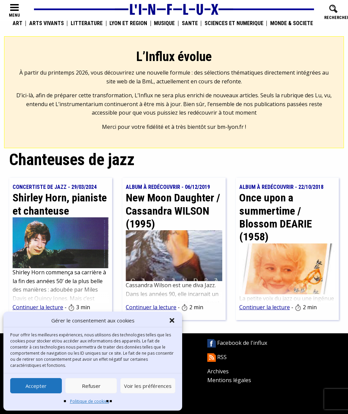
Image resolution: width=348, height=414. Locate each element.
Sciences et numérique (234, 23)
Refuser (91, 385)
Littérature (87, 23)
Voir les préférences (148, 385)
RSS (217, 357)
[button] (172, 320)
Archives (218, 371)
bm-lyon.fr (230, 127)
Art (17, 23)
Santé (190, 23)
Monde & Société (291, 23)
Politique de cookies (89, 401)
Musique (164, 23)
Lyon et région (128, 23)
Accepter (36, 385)
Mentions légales (229, 380)
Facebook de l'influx (237, 343)
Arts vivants (46, 23)
